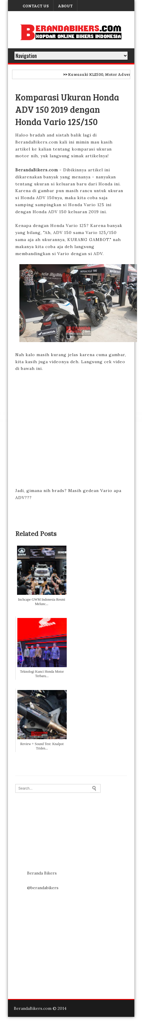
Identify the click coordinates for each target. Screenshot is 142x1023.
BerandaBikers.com (36, 170)
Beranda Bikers (42, 873)
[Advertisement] (58, 936)
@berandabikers (43, 887)
